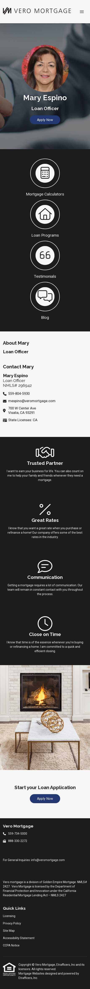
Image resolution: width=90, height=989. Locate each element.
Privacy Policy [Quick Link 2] (12, 923)
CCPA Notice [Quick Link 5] (11, 945)
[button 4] (45, 300)
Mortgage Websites (32, 973)
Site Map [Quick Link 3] (9, 930)
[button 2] (45, 218)
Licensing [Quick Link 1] (9, 916)
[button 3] (45, 259)
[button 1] (45, 177)
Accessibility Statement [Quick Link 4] (18, 938)
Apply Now (45, 120)
